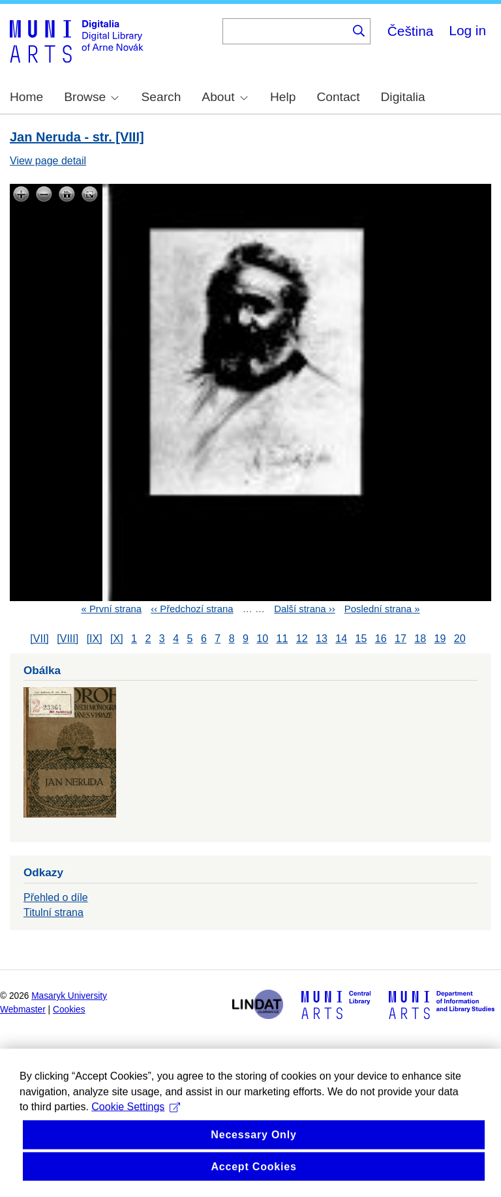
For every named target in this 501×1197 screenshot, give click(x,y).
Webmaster (23, 1009)
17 (400, 638)
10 (262, 638)
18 (420, 638)
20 (460, 638)
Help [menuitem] (283, 97)
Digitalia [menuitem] (403, 97)
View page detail (48, 160)
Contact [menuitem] (337, 97)
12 (302, 638)
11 (282, 638)
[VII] (39, 638)
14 (341, 638)
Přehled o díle (55, 897)
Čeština (410, 30)
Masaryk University (69, 996)
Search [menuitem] (161, 97)
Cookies (69, 1009)
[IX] (94, 638)
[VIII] (67, 638)
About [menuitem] (224, 97)
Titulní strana (53, 912)
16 (381, 638)
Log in (467, 30)
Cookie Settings (135, 1153)
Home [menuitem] (26, 97)
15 (361, 638)
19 (440, 638)
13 (321, 638)
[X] (116, 638)
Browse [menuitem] (91, 97)
